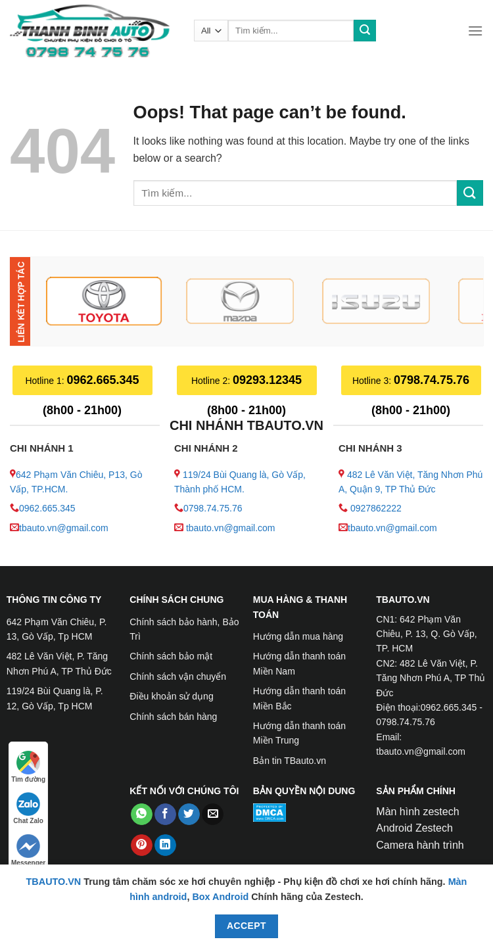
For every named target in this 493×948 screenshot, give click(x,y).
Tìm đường (28, 767)
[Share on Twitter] (189, 814)
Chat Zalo (28, 808)
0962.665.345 (47, 508)
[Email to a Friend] (212, 814)
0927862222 (376, 508)
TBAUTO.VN (54, 881)
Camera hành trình (419, 845)
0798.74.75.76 (213, 508)
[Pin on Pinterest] (142, 845)
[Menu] (475, 30)
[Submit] (365, 31)
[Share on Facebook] (165, 814)
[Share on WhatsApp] (142, 814)
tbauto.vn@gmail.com (63, 528)
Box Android (221, 896)
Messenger (28, 850)
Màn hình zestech (417, 811)
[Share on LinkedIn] (165, 845)
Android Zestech (414, 828)
